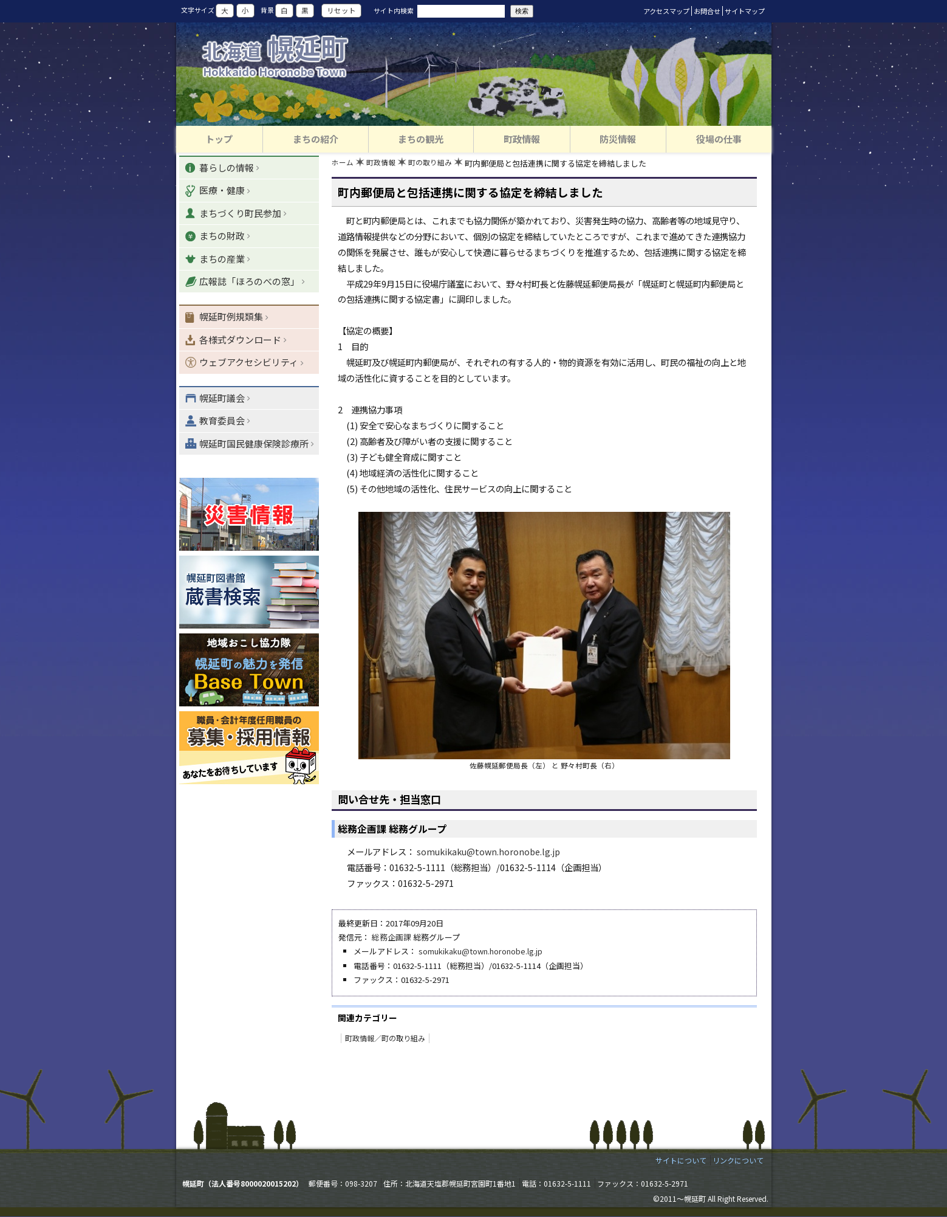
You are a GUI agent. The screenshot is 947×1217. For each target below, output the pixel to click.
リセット (341, 10)
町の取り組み (436, 164)
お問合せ (707, 11)
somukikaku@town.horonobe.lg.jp (489, 852)
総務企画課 (391, 938)
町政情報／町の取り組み (385, 1039)
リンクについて (738, 1161)
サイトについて (680, 1161)
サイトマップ (745, 11)
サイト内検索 (394, 10)
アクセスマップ (666, 11)
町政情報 (384, 164)
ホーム (343, 164)
